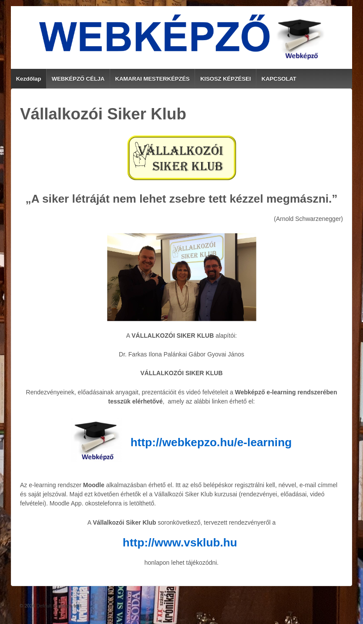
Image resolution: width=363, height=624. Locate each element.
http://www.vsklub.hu (180, 542)
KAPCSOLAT (279, 78)
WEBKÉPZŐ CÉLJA (78, 78)
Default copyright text (58, 605)
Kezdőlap (28, 78)
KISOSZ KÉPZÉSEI (225, 78)
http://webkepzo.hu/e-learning (211, 442)
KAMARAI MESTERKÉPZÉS (152, 78)
